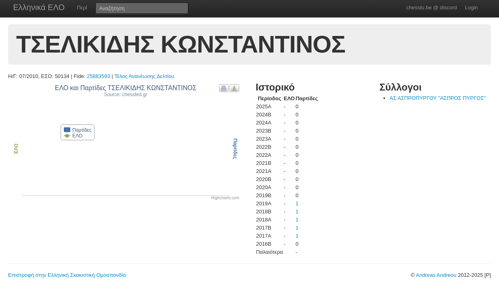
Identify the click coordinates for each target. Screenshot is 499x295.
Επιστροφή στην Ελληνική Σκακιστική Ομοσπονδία (67, 275)
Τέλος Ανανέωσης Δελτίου (144, 76)
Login (471, 7)
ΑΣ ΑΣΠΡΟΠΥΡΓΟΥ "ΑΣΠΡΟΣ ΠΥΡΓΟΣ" (438, 98)
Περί (82, 7)
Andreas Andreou (436, 275)
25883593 (98, 76)
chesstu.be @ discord (431, 7)
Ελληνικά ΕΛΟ (39, 7)
